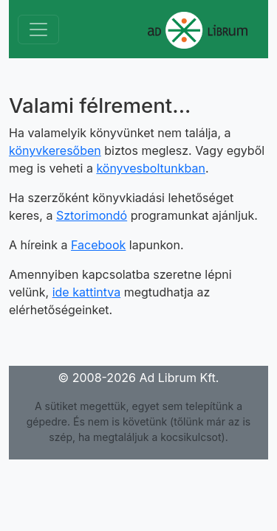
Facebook (98, 244)
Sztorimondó (91, 215)
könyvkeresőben (55, 150)
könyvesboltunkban (150, 168)
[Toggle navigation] (38, 29)
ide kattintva (86, 292)
